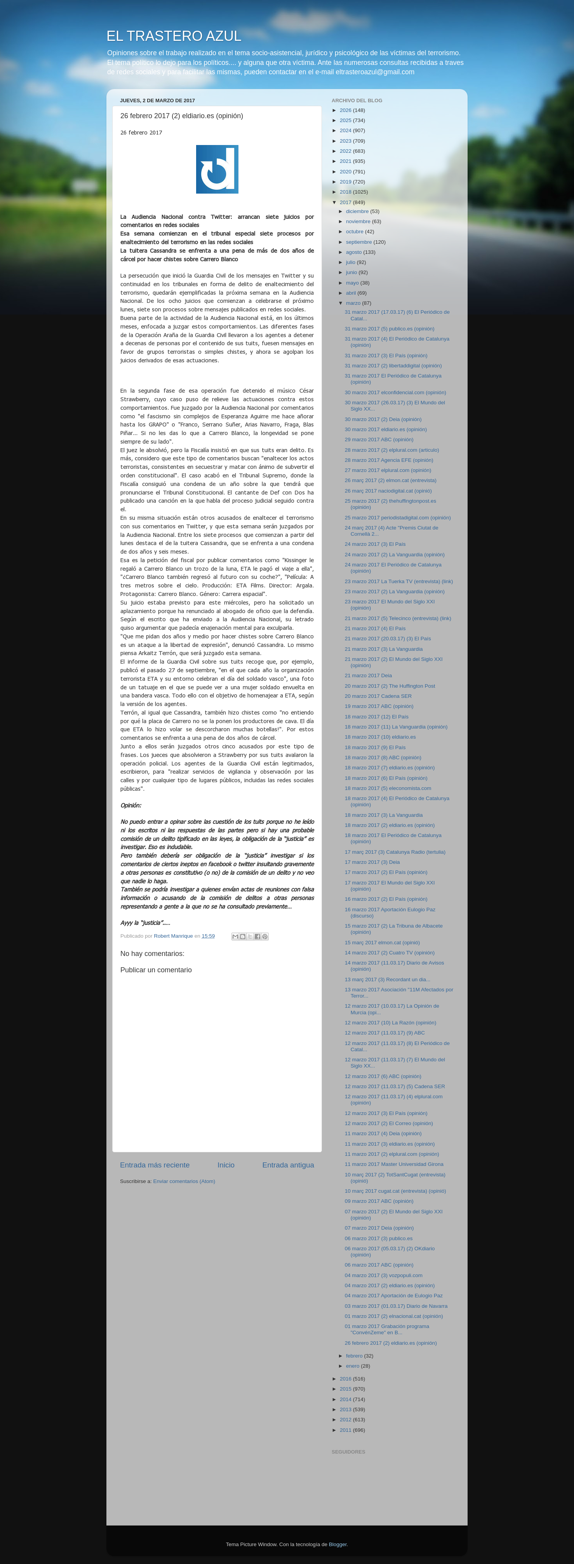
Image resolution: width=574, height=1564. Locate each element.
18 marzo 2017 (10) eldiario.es (380, 737)
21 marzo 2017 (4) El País (375, 628)
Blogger (338, 1544)
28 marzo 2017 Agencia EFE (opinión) (389, 460)
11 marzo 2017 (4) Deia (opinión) (383, 1133)
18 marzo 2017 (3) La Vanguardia (384, 815)
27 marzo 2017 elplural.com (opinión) (388, 470)
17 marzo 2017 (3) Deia (372, 862)
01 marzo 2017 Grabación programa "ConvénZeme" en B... (387, 1329)
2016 (346, 1379)
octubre (355, 231)
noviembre (359, 221)
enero (353, 1366)
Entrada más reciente (155, 1165)
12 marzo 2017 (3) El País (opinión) (386, 1113)
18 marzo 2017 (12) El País (377, 717)
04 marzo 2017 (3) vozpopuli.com (384, 1275)
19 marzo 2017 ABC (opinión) (379, 706)
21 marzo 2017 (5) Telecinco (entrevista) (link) (398, 618)
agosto (354, 252)
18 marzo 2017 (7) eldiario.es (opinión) (390, 768)
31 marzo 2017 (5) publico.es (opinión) (390, 329)
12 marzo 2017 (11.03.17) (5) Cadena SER (395, 1086)
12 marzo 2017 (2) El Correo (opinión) (389, 1123)
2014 (346, 1399)
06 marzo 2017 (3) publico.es (379, 1238)
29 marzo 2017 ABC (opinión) (379, 439)
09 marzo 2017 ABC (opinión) (379, 1201)
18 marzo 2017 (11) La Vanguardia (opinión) (396, 727)
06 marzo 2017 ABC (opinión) (379, 1265)
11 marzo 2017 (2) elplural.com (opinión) (392, 1154)
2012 (346, 1419)
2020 (346, 172)
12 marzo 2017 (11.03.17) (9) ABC (385, 1033)
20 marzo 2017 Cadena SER (378, 696)
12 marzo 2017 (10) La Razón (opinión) (391, 1023)
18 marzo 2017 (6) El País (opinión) (386, 778)
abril (351, 293)
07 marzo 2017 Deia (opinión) (379, 1228)
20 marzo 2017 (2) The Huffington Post (390, 686)
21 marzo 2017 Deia (368, 675)
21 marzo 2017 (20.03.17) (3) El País (388, 638)
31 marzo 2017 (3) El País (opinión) (386, 355)
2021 (346, 161)
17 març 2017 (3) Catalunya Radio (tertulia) (395, 852)
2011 (346, 1430)
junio (352, 272)
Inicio (226, 1165)
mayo (353, 283)
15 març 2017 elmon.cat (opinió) (382, 942)
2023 (346, 141)
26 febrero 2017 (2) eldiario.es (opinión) (391, 1343)
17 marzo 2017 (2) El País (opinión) (386, 872)
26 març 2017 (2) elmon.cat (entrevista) (391, 480)
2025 (346, 120)
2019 (346, 182)
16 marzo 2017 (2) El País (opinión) (386, 899)
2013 (346, 1409)
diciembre (358, 211)
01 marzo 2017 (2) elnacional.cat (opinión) (394, 1316)
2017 (346, 202)
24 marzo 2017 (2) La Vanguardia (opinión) (395, 554)
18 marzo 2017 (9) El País (375, 747)
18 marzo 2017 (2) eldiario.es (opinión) (390, 825)
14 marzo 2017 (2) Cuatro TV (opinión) (390, 953)
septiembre (360, 242)
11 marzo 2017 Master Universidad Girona (394, 1164)
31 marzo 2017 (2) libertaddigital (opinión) (393, 366)
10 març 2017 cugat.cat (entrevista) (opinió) (395, 1191)
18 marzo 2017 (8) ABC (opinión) (383, 757)
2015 (346, 1389)
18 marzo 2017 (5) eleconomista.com (388, 788)
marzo (354, 303)
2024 (346, 130)
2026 (346, 110)
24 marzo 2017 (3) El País (375, 544)
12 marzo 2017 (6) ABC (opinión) (383, 1076)
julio (351, 262)
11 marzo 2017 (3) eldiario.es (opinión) (390, 1144)
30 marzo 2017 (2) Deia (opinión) (383, 419)
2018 (346, 192)
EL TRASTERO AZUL (174, 36)
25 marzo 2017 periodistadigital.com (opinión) (398, 518)
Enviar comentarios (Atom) (184, 1181)
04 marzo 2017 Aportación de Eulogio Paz (394, 1295)
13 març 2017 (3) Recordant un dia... (388, 979)
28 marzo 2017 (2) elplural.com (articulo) (392, 450)
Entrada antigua (288, 1165)
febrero (355, 1356)
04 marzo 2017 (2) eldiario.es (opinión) (390, 1285)
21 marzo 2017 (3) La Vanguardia (384, 649)
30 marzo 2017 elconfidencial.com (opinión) (395, 392)
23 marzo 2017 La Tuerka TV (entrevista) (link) (399, 581)
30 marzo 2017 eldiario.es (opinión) (386, 429)
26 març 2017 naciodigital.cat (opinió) (388, 491)
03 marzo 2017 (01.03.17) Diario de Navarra (396, 1306)
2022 (346, 151)
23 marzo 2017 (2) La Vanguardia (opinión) (395, 591)
